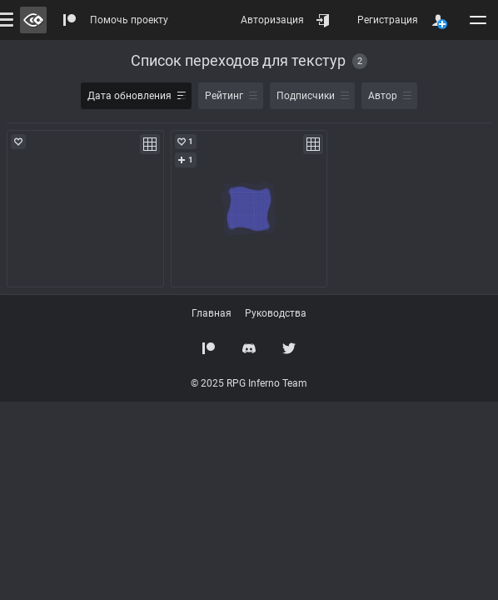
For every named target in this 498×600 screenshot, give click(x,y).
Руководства (275, 313)
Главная (212, 313)
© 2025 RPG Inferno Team (249, 383)
